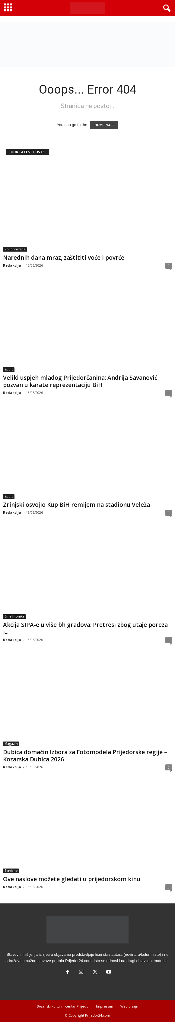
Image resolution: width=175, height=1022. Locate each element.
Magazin (11, 744)
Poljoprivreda (15, 249)
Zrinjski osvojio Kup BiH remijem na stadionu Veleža (76, 505)
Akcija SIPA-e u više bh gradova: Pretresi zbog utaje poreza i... (85, 628)
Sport (9, 369)
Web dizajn (129, 1006)
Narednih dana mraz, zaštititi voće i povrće (63, 258)
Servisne (11, 871)
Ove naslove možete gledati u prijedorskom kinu (71, 879)
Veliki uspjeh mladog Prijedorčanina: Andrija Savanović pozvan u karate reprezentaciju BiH (80, 381)
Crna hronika (14, 616)
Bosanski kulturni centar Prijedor (63, 1006)
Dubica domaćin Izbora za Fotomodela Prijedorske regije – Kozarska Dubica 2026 (85, 755)
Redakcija (12, 265)
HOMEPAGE (103, 125)
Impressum (105, 1006)
